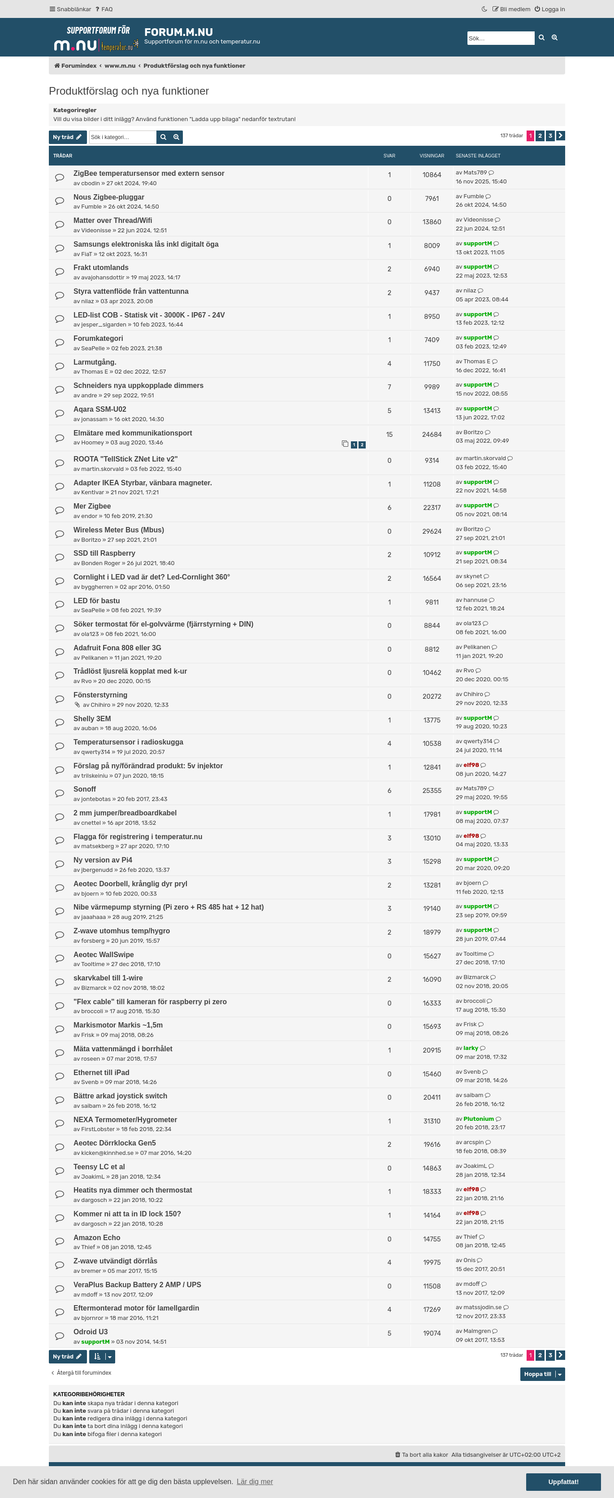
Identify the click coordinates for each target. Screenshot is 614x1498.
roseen (90, 1058)
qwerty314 (95, 752)
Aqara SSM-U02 (100, 409)
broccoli (92, 1011)
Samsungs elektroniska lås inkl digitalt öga (146, 244)
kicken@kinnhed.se (107, 1153)
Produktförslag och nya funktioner (129, 91)
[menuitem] (103, 9)
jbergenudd (96, 870)
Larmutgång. (95, 362)
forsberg (92, 940)
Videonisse (96, 230)
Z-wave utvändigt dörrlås (115, 1261)
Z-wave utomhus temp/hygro (122, 931)
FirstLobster (98, 1129)
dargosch (94, 1200)
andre (89, 395)
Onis (469, 1260)
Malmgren (477, 1331)
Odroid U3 (91, 1332)
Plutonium (478, 1118)
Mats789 (475, 172)
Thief (88, 1247)
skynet (472, 576)
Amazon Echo (97, 1237)
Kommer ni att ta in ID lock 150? (127, 1214)
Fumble (91, 206)
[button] (560, 135)
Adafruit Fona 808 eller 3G (117, 648)
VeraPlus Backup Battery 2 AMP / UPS (137, 1285)
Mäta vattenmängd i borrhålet (123, 1049)
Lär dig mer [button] (255, 1481)
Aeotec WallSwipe (104, 954)
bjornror (92, 1318)
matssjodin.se (482, 1307)
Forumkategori (98, 338)
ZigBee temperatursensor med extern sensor (149, 173)
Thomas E (94, 371)
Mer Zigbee (92, 506)
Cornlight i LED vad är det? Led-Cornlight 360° (152, 577)
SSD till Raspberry (104, 553)
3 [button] (550, 135)
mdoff (89, 1294)
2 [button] (540, 135)
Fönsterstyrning (100, 695)
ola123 (90, 634)
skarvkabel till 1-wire (108, 978)
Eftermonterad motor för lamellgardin (136, 1308)
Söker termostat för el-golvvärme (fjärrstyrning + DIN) (164, 624)
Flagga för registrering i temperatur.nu (138, 836)
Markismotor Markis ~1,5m (118, 1025)
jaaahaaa (93, 917)
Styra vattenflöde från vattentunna (131, 291)
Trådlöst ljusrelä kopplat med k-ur (130, 671)
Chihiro (101, 704)
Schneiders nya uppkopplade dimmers (138, 385)
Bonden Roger (100, 563)
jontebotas (96, 799)
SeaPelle (92, 348)
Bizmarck (94, 987)
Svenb (89, 1082)
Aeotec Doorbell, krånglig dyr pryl (130, 884)
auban (89, 728)
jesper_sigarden (103, 324)
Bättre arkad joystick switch (120, 1096)
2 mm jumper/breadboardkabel (125, 813)
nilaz (87, 301)
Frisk (87, 1035)
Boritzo (473, 432)
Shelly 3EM (92, 719)
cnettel (91, 822)
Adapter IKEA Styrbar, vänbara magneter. (143, 483)
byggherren (97, 587)
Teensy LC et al (99, 1167)
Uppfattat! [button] (564, 1481)
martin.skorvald (102, 469)
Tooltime (92, 964)
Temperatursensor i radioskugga (128, 742)
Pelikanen (94, 657)
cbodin (90, 183)
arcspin (473, 1142)
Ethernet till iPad (102, 1072)
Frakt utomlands (101, 267)
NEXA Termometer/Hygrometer (125, 1120)
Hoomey (92, 442)
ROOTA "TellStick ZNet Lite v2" (126, 459)
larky (470, 1048)
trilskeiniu (94, 775)
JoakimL (92, 1176)
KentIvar (92, 492)
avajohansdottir (102, 277)
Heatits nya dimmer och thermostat (133, 1190)
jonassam (94, 419)
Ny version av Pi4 (103, 860)
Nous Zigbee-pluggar (109, 197)
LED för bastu (97, 601)
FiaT (86, 254)
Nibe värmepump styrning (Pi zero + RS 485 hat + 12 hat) (169, 907)
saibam (91, 1105)
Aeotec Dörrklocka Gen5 (115, 1143)
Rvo (86, 681)
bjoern (90, 893)
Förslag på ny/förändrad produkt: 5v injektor (148, 766)
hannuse (475, 600)
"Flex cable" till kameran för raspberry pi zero (150, 1002)
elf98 (471, 765)
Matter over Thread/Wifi (113, 220)
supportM (477, 243)
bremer (91, 1270)
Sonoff (85, 789)
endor (89, 516)
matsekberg (97, 846)
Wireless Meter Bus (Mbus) (119, 530)
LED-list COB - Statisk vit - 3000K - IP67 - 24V (149, 315)
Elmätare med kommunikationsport (133, 433)
